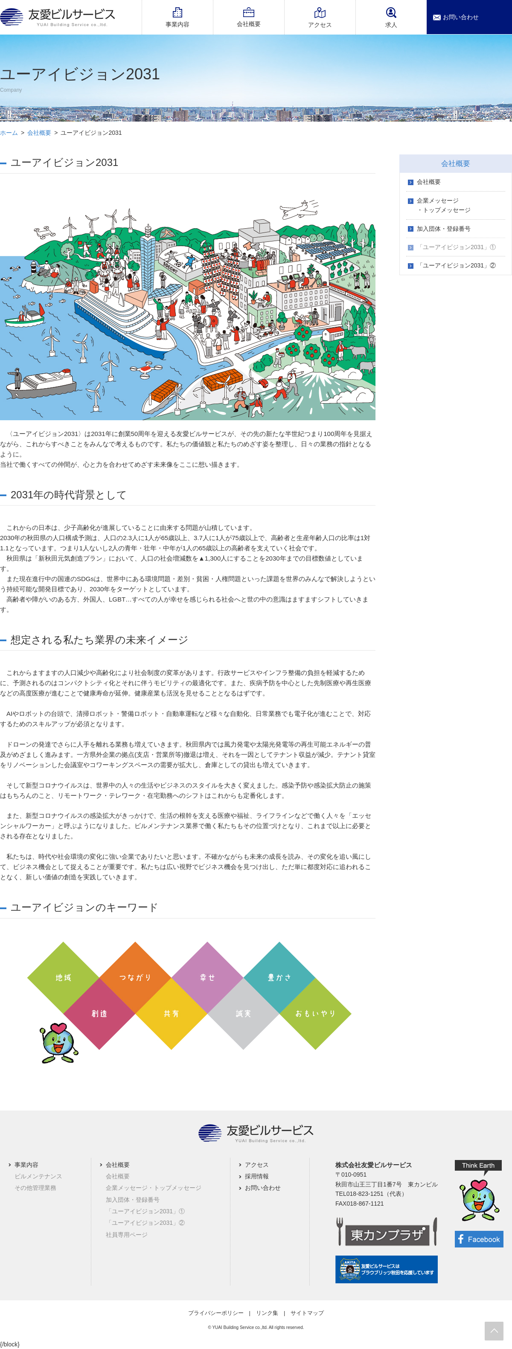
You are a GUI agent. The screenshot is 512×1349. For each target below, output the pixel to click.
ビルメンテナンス (38, 1176)
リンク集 (267, 1313)
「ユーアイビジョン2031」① (456, 247)
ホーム (9, 132)
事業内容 (177, 24)
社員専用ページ (127, 1234)
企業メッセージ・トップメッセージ (444, 205)
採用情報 (257, 1176)
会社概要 (249, 23)
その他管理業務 (35, 1187)
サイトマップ (307, 1313)
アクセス (320, 24)
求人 (391, 17)
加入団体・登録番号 (444, 228)
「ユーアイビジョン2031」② (456, 265)
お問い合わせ (461, 17)
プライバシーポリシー (216, 1313)
